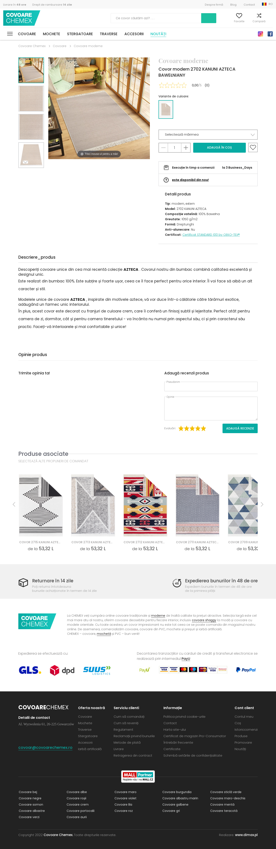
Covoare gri (170, 811)
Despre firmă (214, 5)
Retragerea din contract (133, 755)
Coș (270, 21)
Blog (233, 5)
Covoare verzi (28, 817)
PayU (186, 658)
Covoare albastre (31, 811)
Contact (249, 5)
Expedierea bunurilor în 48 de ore (220, 581)
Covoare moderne (88, 46)
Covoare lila (123, 804)
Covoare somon (30, 804)
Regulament (123, 729)
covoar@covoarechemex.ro (45, 747)
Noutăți (158, 33)
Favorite (233, 21)
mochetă (104, 634)
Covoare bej (27, 792)
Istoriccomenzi (246, 729)
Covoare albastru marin (180, 798)
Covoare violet (125, 798)
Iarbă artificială (90, 749)
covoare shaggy (204, 620)
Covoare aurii (76, 817)
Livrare (119, 749)
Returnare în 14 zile (53, 581)
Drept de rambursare (52, 5)
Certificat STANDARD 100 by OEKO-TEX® (211, 235)
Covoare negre (29, 798)
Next (26, 173)
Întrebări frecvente (178, 742)
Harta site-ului (174, 729)
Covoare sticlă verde (225, 792)
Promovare (243, 742)
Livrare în (14, 5)
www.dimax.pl (246, 835)
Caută (186, 18)
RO (271, 4)
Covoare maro (125, 792)
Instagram (260, 33)
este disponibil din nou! (190, 180)
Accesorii (134, 33)
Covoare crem (77, 804)
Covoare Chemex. (58, 835)
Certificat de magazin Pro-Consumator (194, 736)
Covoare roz (123, 811)
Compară (252, 21)
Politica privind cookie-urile (184, 716)
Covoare (27, 33)
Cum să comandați (129, 716)
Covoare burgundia (176, 792)
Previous (36, 173)
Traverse (109, 33)
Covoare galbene (175, 804)
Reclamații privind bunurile (134, 736)
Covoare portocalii (80, 811)
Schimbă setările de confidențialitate (192, 755)
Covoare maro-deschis (227, 798)
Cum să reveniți (126, 723)
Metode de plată (127, 742)
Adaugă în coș (219, 147)
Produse (241, 736)
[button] (208, 135)
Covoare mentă (222, 804)
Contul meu (212, 21)
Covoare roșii (76, 798)
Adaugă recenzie (240, 428)
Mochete (51, 33)
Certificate (171, 749)
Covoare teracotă (223, 811)
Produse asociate (43, 454)
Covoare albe (76, 792)
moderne (158, 615)
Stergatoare (80, 33)
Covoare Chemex (22, 18)
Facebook (270, 33)
